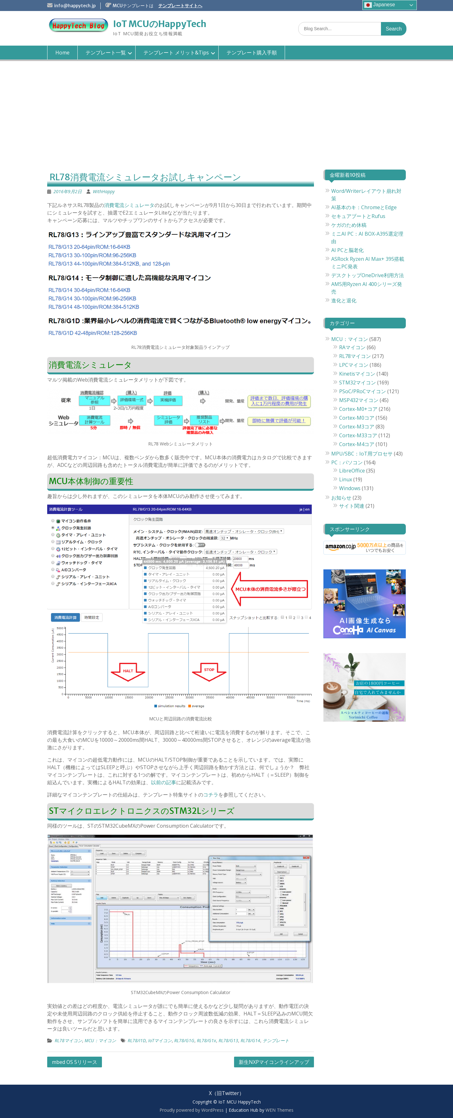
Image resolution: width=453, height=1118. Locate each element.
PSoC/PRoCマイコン (362, 391)
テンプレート (276, 1040)
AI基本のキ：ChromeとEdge (364, 207)
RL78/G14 (250, 1040)
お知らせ (341, 497)
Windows (350, 488)
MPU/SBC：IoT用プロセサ (362, 453)
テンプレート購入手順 (251, 52)
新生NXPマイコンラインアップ (274, 1062)
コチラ (210, 794)
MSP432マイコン (358, 400)
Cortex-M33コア (358, 435)
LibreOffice (352, 470)
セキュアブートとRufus (358, 216)
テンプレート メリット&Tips (176, 52)
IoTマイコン (160, 1040)
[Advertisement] (226, 121)
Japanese (379, 5)
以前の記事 (163, 782)
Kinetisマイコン (357, 373)
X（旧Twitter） (226, 1093)
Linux (345, 479)
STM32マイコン (357, 382)
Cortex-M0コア (356, 417)
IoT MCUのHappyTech (159, 24)
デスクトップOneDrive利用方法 (367, 275)
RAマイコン (352, 347)
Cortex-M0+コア (358, 408)
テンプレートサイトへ (180, 5)
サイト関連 (351, 505)
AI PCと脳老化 (347, 250)
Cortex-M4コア (356, 444)
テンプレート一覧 (106, 52)
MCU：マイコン (100, 1040)
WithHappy (104, 191)
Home (62, 52)
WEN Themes (280, 1110)
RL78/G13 (228, 1040)
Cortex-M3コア (356, 426)
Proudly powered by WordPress (191, 1110)
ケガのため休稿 (348, 224)
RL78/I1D (137, 1040)
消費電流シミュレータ (129, 205)
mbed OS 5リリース (74, 1062)
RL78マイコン (68, 1040)
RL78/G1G (184, 1040)
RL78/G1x (206, 1040)
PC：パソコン (347, 462)
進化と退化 (343, 300)
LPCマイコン (353, 364)
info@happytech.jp (75, 5)
